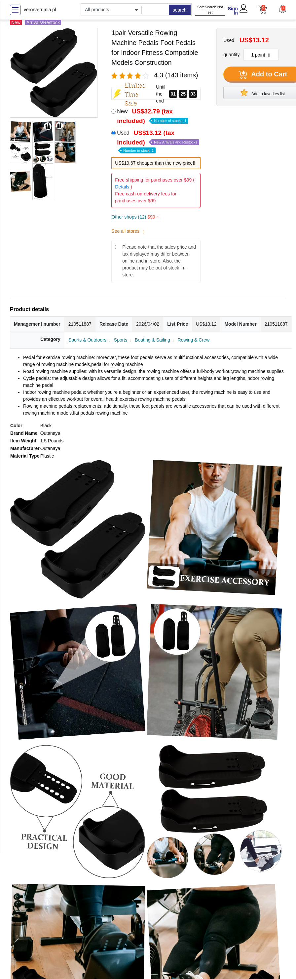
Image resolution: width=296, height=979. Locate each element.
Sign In (233, 11)
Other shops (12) (135, 217)
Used (158, 141)
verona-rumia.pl (40, 9)
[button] (282, 9)
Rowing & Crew (193, 340)
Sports (120, 340)
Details (122, 186)
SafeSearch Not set (210, 10)
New (152, 116)
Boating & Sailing (152, 340)
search (180, 10)
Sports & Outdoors (87, 340)
